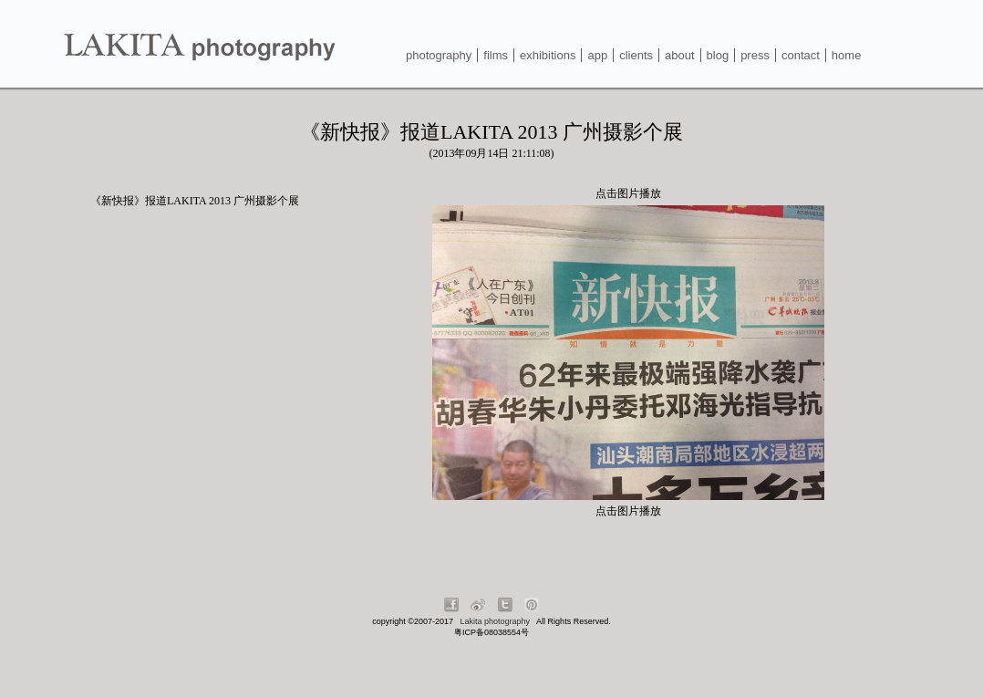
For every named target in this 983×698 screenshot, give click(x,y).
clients (636, 55)
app (597, 55)
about (680, 55)
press (755, 55)
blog (718, 55)
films (495, 55)
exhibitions (547, 55)
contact (800, 55)
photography (438, 55)
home (847, 55)
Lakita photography (495, 621)
